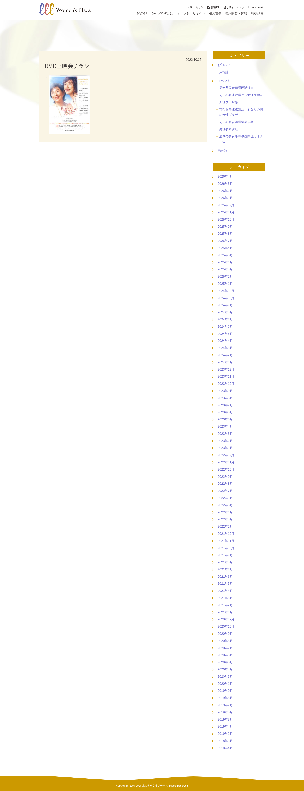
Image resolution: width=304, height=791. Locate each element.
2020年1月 (225, 683)
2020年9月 (225, 633)
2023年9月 (225, 390)
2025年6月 (225, 248)
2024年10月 (226, 298)
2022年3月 (225, 519)
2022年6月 (225, 498)
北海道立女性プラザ (153, 785)
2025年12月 (226, 205)
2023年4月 (225, 426)
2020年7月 (225, 648)
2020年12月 (226, 619)
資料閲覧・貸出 (236, 13)
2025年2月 (225, 276)
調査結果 (257, 13)
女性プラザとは (162, 13)
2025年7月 (225, 240)
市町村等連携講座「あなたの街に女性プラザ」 (241, 112)
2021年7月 (225, 569)
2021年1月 (225, 612)
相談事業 (215, 13)
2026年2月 (225, 191)
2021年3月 (225, 598)
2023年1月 (225, 448)
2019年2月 (225, 733)
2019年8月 (225, 698)
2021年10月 (226, 548)
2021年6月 (225, 576)
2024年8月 (225, 312)
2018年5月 (225, 740)
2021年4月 (225, 590)
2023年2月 (225, 441)
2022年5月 (225, 505)
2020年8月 (225, 641)
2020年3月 (225, 676)
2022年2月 (225, 526)
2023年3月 (225, 433)
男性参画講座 (228, 129)
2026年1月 (225, 198)
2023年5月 (225, 419)
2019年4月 (225, 726)
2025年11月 (226, 212)
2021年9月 (225, 555)
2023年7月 (225, 405)
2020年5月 (225, 662)
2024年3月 (225, 348)
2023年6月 (225, 412)
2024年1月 (225, 362)
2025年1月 (225, 283)
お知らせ (224, 65)
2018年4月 (225, 748)
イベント (224, 80)
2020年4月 (225, 669)
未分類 (222, 150)
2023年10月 (226, 383)
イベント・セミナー (191, 13)
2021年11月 (226, 541)
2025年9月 (225, 226)
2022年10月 (226, 469)
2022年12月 (226, 455)
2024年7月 (225, 319)
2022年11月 (226, 462)
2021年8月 (225, 562)
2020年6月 (225, 655)
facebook (255, 7)
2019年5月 (225, 719)
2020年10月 (226, 626)
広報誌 (224, 72)
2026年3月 (225, 183)
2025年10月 (226, 219)
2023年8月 (225, 398)
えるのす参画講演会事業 (236, 122)
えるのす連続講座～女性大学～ (241, 95)
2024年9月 (225, 305)
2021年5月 (225, 583)
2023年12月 (226, 369)
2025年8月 (225, 233)
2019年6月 (225, 712)
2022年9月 (225, 476)
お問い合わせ (194, 7)
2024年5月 (225, 333)
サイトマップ (234, 7)
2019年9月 (225, 690)
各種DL (213, 7)
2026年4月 (225, 176)
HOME (142, 13)
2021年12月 (226, 533)
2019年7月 (225, 705)
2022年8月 (225, 483)
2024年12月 (226, 291)
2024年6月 (225, 326)
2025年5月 (225, 255)
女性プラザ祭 (228, 102)
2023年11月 (226, 376)
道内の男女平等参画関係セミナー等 (241, 139)
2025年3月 (225, 269)
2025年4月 (225, 262)
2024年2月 (225, 355)
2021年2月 (225, 605)
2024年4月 (225, 340)
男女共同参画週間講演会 (236, 87)
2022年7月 (225, 490)
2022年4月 (225, 512)
